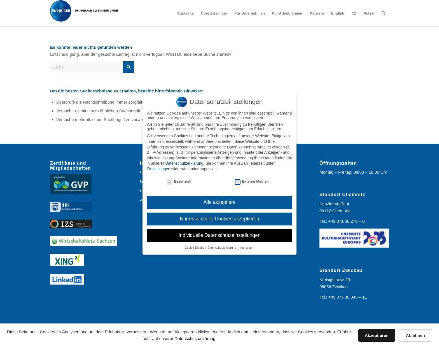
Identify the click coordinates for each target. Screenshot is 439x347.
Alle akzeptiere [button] (220, 202)
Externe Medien (252, 181)
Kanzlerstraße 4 (334, 203)
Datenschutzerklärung (194, 338)
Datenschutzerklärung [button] (222, 247)
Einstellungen (158, 169)
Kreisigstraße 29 (334, 279)
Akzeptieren (377, 335)
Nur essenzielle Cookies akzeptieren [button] (219, 219)
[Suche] (383, 13)
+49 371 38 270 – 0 (346, 221)
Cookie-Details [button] (195, 247)
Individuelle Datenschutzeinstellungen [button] (220, 235)
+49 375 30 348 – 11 (347, 297)
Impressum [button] (247, 247)
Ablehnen (415, 335)
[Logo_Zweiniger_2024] (87, 13)
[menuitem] (185, 13)
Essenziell (179, 181)
